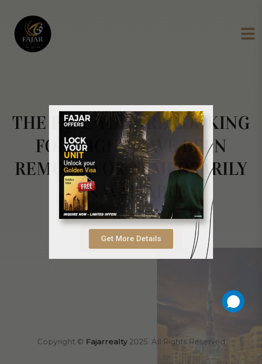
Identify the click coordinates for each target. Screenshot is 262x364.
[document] (131, 182)
